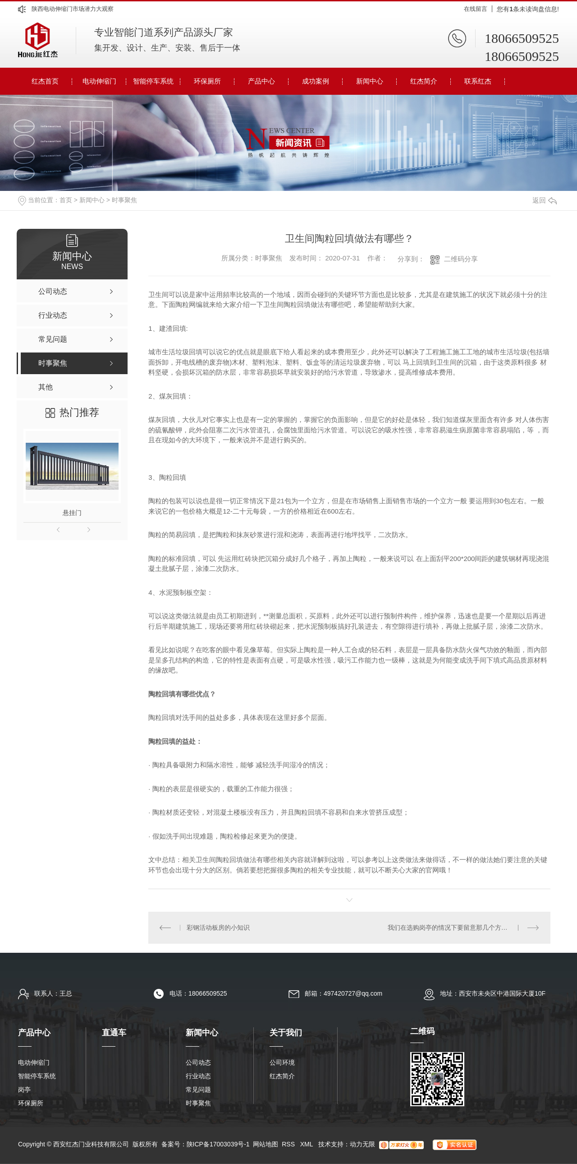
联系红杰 (477, 81)
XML (307, 1144)
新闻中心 (369, 81)
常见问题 (198, 1089)
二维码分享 (461, 259)
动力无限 (362, 1144)
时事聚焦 (124, 200)
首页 (66, 200)
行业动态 (198, 1076)
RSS (289, 1144)
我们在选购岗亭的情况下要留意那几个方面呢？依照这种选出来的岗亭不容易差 (464, 927)
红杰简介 (423, 81)
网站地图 (265, 1144)
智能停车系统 (153, 81)
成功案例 (315, 81)
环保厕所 (207, 81)
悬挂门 (72, 512)
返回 (544, 200)
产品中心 (261, 81)
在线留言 (475, 8)
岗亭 (24, 1089)
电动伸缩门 (99, 81)
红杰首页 (45, 81)
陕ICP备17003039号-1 (218, 1144)
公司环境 (282, 1062)
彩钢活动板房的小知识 (218, 927)
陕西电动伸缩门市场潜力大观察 (73, 8)
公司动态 (198, 1062)
